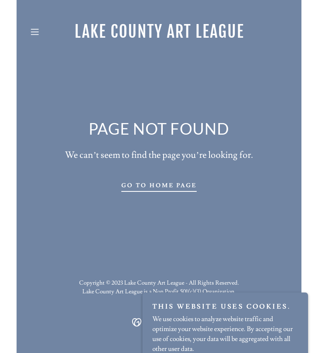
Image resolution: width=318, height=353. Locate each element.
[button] (46, 32)
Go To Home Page (159, 185)
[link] (159, 35)
